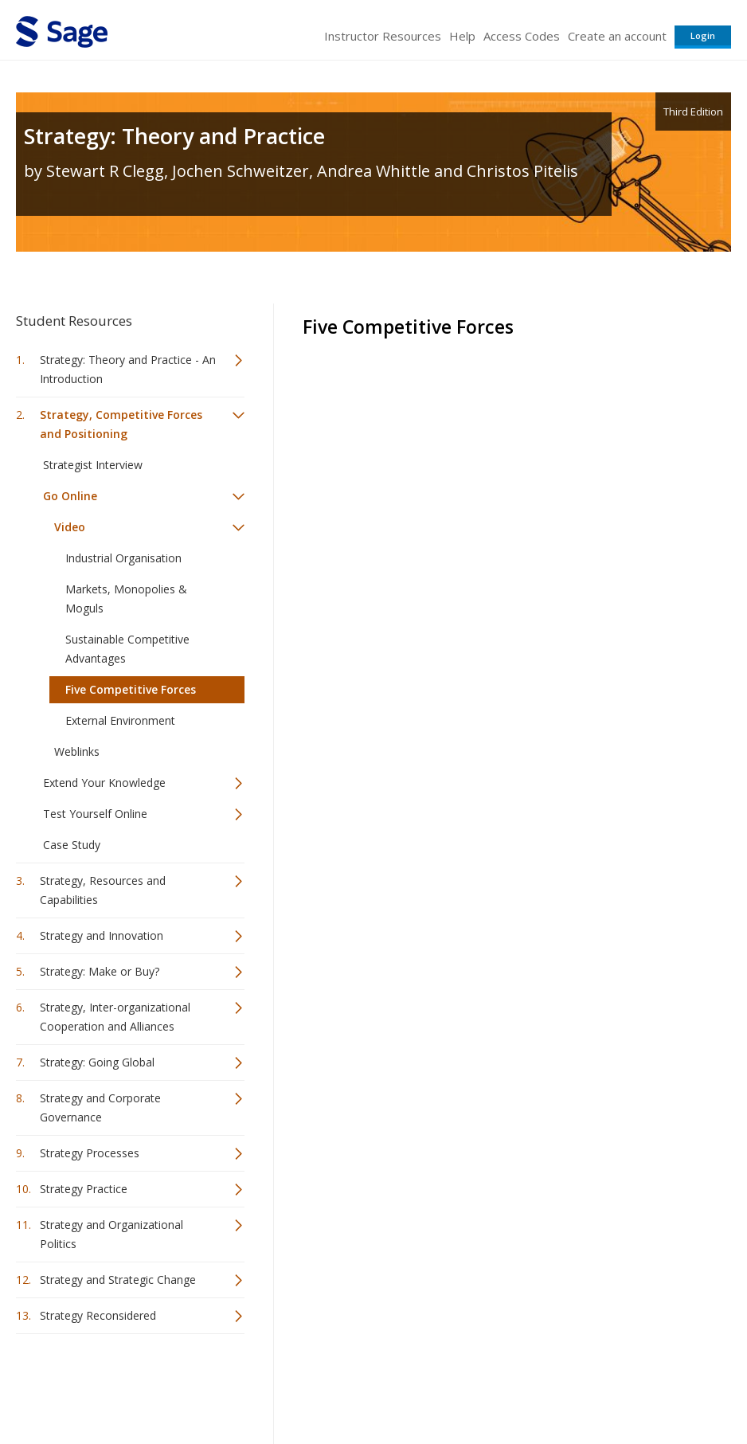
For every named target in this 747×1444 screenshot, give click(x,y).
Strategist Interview (93, 464)
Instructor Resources (382, 36)
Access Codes (521, 36)
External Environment (120, 720)
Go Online (70, 495)
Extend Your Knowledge (104, 782)
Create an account (617, 36)
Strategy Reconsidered (98, 1315)
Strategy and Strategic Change (118, 1279)
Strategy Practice (83, 1188)
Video (69, 526)
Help (462, 36)
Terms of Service (439, 1384)
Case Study (71, 844)
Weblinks (77, 751)
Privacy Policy (626, 1384)
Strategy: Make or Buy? (99, 971)
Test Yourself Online (95, 813)
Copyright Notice (537, 1384)
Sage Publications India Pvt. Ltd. (247, 1384)
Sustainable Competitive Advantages (127, 649)
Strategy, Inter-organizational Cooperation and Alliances (115, 1017)
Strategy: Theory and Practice (174, 136)
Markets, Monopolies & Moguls (126, 598)
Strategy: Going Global (97, 1062)
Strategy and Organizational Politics (111, 1234)
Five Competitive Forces (130, 689)
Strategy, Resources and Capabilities (103, 890)
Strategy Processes (89, 1152)
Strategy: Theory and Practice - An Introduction (128, 369)
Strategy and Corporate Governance (100, 1107)
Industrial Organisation (123, 557)
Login (702, 35)
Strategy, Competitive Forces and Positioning (121, 424)
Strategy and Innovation (101, 935)
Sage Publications (106, 1384)
